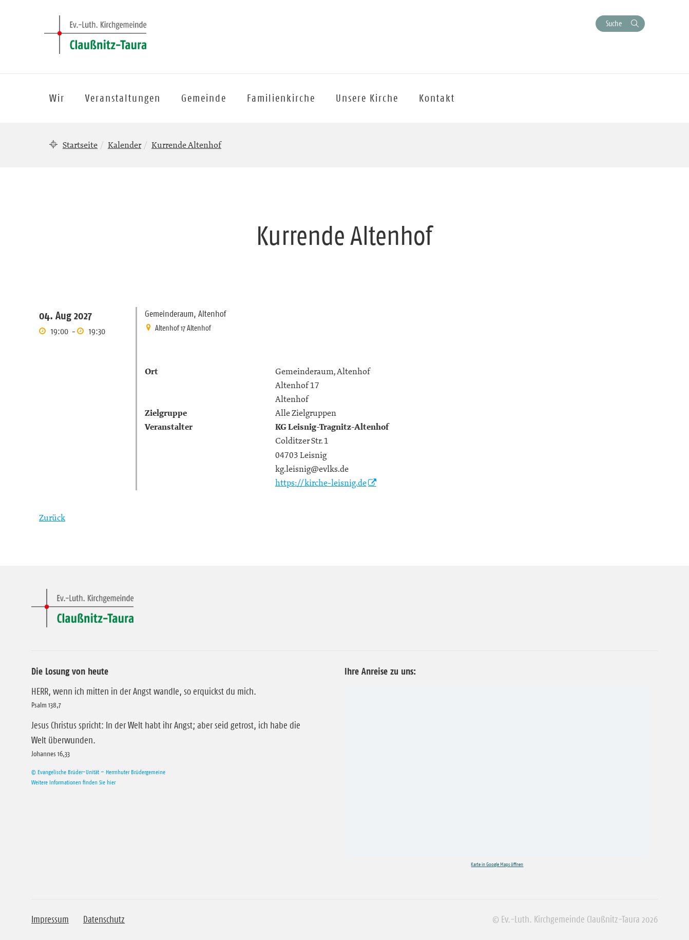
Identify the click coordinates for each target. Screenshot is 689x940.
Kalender (124, 144)
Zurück (52, 517)
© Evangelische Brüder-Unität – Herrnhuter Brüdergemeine (98, 772)
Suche (614, 23)
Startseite (80, 144)
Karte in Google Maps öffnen (497, 864)
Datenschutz (104, 919)
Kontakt (437, 98)
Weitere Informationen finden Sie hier (73, 782)
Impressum (50, 919)
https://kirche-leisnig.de (321, 482)
